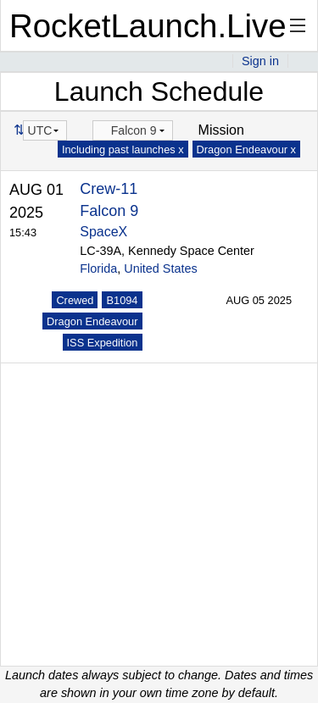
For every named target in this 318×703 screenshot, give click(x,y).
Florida (98, 268)
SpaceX (103, 231)
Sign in (260, 61)
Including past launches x (123, 149)
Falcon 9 (109, 210)
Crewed (74, 300)
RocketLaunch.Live (148, 26)
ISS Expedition (102, 342)
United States (160, 268)
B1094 (121, 300)
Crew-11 (108, 188)
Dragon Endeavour (92, 321)
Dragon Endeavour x (246, 149)
